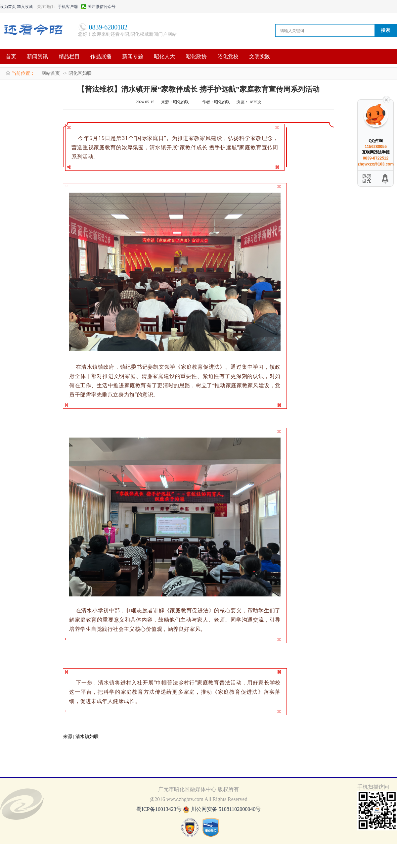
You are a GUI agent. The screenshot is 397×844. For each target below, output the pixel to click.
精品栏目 (69, 56)
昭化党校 (228, 56)
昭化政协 (196, 56)
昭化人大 (164, 56)
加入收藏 (25, 6)
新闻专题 (132, 56)
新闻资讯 (37, 56)
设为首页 (8, 6)
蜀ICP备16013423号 (159, 809)
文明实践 (259, 56)
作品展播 (100, 56)
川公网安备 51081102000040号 (226, 809)
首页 (11, 56)
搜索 (385, 30)
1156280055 (376, 146)
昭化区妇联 (80, 73)
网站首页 (50, 73)
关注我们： (47, 6)
